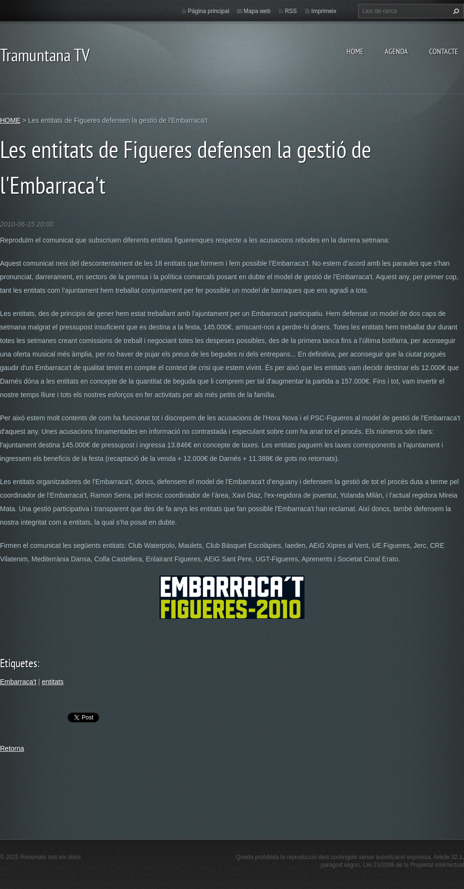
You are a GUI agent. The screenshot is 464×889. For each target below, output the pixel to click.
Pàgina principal (208, 11)
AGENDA (396, 51)
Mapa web (257, 11)
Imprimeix (323, 11)
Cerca (455, 11)
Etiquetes (18, 663)
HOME (355, 51)
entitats (52, 682)
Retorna (12, 748)
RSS (291, 11)
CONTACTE (443, 51)
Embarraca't (18, 682)
